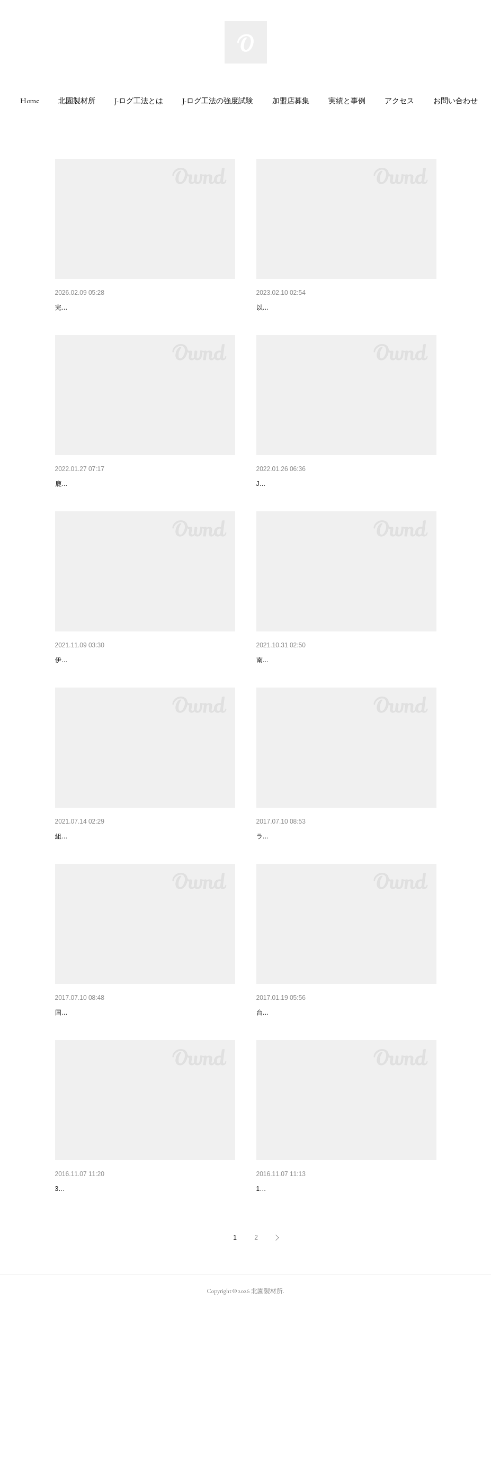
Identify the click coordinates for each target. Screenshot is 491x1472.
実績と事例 (346, 100)
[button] (29, 100)
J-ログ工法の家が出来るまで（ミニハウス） (128, 1326)
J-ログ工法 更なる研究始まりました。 (118, 1122)
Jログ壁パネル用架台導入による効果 (116, 919)
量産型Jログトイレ (287, 307)
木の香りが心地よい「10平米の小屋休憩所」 (331, 715)
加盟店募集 (290, 100)
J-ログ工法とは (138, 100)
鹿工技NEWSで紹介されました (107, 511)
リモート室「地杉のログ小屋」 (107, 715)
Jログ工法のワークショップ (302, 1326)
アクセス (399, 100)
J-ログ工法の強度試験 (217, 100)
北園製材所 (76, 100)
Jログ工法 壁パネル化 (295, 511)
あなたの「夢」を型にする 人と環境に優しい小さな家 (145, 307)
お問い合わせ (455, 100)
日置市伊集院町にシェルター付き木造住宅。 (330, 1122)
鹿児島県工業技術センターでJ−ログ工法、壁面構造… (345, 919)
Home (29, 100)
